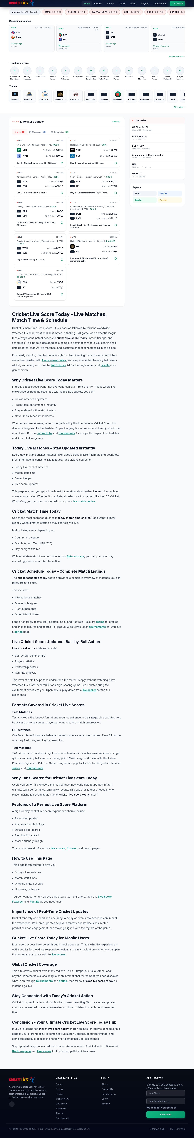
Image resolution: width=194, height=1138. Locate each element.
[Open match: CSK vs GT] (40, 284)
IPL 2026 (76, 12)
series (18, 631)
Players (163, 200)
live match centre (84, 501)
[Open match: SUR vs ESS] (40, 183)
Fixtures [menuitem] (98, 3)
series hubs (44, 433)
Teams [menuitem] (121, 3)
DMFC (53, 12)
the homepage (21, 1051)
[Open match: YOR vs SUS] (93, 152)
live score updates (54, 360)
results (105, 365)
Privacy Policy (109, 1094)
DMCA (105, 1098)
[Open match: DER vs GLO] (40, 215)
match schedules (29, 1090)
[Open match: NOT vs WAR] (40, 152)
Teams (59, 1089)
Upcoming (37, 132)
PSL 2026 (110, 241)
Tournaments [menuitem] (160, 3)
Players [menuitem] (145, 3)
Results (34, 901)
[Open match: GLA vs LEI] (93, 183)
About (105, 1084)
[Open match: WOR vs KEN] (40, 249)
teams (100, 621)
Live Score (105, 896)
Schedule (61, 1108)
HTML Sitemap (176, 1128)
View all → (117, 121)
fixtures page (75, 556)
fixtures (72, 848)
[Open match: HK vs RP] (93, 249)
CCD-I (132, 12)
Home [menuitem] (87, 3)
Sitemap (106, 1103)
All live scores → (177, 56)
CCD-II (155, 12)
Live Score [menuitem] (177, 3)
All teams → (179, 107)
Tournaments (62, 1118)
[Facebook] (12, 1104)
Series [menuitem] (110, 3)
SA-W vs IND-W (104, 12)
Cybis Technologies (55, 1129)
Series (137, 193)
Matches (25, 12)
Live (19, 132)
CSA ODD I (180, 12)
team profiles (15, 1094)
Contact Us (107, 1089)
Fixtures (17, 901)
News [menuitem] (133, 3)
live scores (89, 690)
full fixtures (58, 365)
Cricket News (62, 1098)
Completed (60, 132)
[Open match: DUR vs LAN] (93, 215)
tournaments (67, 433)
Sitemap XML (157, 1128)
